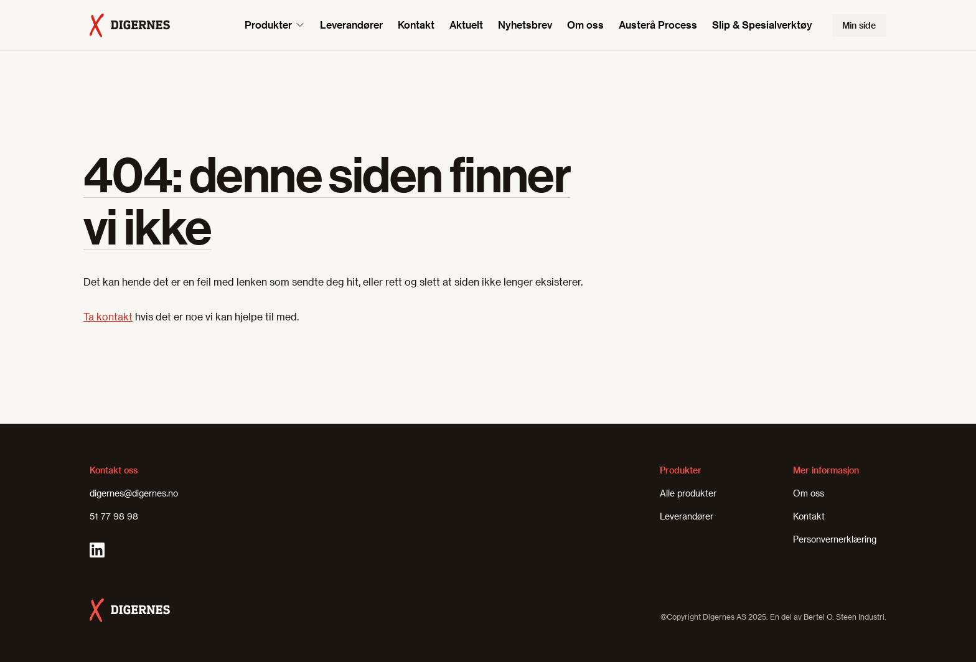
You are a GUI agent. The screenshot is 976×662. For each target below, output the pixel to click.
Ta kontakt (108, 316)
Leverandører (351, 24)
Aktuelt (466, 24)
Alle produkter (688, 493)
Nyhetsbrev (525, 24)
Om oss (585, 24)
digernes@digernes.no (134, 493)
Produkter (268, 24)
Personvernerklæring (834, 539)
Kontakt (416, 24)
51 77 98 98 (114, 516)
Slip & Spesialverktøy (762, 24)
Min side (859, 25)
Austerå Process (658, 24)
